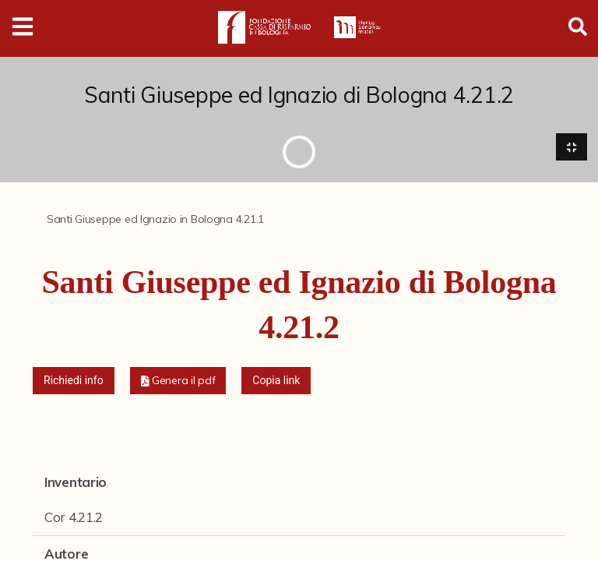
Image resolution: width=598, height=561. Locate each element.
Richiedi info (74, 380)
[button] (178, 380)
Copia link (276, 380)
